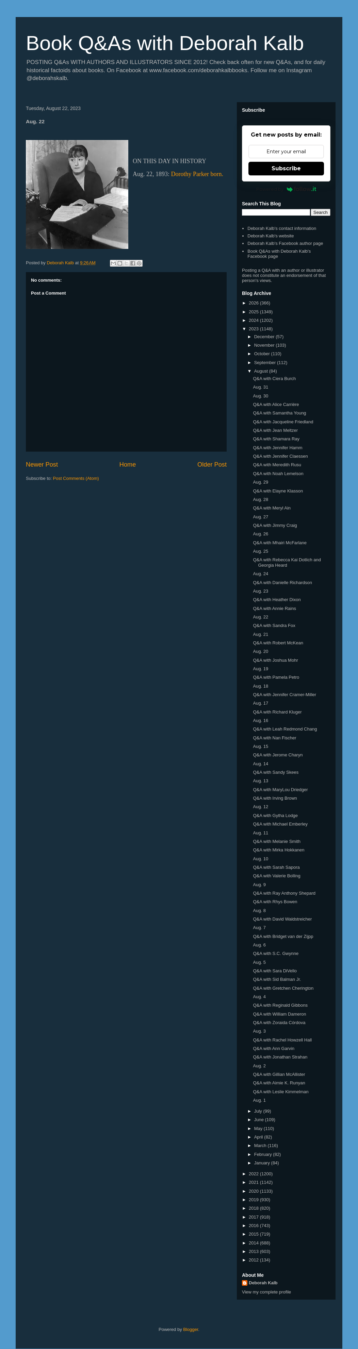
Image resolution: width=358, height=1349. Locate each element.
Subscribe (286, 168)
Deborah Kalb (263, 1282)
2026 (254, 302)
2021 (254, 1182)
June (259, 1119)
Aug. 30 (260, 395)
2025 (254, 311)
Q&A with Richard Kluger (277, 712)
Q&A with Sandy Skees (275, 772)
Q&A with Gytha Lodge (275, 815)
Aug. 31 (260, 387)
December (265, 336)
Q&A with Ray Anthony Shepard (284, 893)
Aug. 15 (260, 746)
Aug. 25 (260, 551)
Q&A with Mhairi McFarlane (280, 542)
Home (127, 464)
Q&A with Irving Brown (275, 798)
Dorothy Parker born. (197, 174)
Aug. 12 (260, 806)
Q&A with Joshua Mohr (275, 660)
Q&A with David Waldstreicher (282, 919)
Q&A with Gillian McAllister (279, 1074)
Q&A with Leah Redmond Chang (285, 729)
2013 (254, 1251)
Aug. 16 (260, 720)
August (261, 371)
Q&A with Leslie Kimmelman (280, 1091)
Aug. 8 (259, 910)
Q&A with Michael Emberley (280, 824)
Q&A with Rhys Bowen (275, 901)
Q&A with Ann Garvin (273, 1048)
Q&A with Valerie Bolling (276, 875)
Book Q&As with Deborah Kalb (165, 43)
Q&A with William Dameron (279, 1014)
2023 (254, 328)
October (262, 353)
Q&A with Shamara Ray (276, 438)
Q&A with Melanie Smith (276, 841)
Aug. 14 (260, 763)
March (261, 1145)
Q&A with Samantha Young (279, 412)
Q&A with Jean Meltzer (275, 430)
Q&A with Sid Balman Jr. (277, 979)
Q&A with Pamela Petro (276, 677)
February (263, 1154)
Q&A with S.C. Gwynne (275, 953)
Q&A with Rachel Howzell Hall (282, 1039)
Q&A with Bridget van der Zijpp (283, 936)
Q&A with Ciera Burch (274, 378)
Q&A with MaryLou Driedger (280, 789)
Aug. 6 (259, 944)
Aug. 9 (259, 884)
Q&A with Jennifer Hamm (277, 447)
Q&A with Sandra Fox (274, 625)
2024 (254, 320)
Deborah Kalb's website (270, 235)
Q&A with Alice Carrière (276, 404)
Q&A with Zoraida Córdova (279, 1022)
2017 (254, 1217)
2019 (254, 1199)
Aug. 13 (260, 780)
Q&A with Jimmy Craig (275, 525)
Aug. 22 (260, 616)
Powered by (286, 189)
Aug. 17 (260, 703)
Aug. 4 (259, 996)
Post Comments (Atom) (76, 478)
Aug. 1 (259, 1100)
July (258, 1111)
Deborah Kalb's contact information (281, 228)
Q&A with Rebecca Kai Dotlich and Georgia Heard (287, 562)
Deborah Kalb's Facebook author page (285, 243)
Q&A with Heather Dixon (276, 599)
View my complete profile (266, 1292)
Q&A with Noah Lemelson (278, 473)
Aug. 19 (260, 668)
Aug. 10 (260, 858)
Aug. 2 (259, 1065)
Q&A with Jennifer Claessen (280, 456)
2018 (254, 1208)
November (265, 345)
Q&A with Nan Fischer (274, 737)
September (265, 362)
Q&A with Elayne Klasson (278, 490)
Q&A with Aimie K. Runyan (279, 1082)
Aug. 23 (260, 591)
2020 (254, 1191)
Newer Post (42, 464)
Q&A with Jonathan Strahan (280, 1057)
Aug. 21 (260, 634)
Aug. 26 (260, 533)
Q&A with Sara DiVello (275, 970)
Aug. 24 (260, 573)
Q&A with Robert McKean (278, 642)
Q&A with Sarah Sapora (276, 867)
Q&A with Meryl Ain (272, 508)
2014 (254, 1242)
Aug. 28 (260, 499)
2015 (254, 1234)
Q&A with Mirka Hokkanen (278, 849)
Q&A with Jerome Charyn (278, 754)
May (259, 1128)
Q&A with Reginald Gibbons (280, 1005)
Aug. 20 (260, 651)
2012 (254, 1259)
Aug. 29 (260, 482)
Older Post (212, 464)
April (259, 1137)
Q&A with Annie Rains (274, 608)
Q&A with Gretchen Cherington (283, 988)
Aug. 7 (259, 927)
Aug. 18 (260, 686)
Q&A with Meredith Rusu (277, 464)
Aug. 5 (259, 962)
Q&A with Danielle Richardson (282, 582)
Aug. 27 (260, 516)
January (262, 1162)
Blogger (190, 1329)
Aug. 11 (260, 832)
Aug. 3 (259, 1031)
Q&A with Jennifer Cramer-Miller (284, 694)
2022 (254, 1173)
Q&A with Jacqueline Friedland (283, 421)
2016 (254, 1225)
